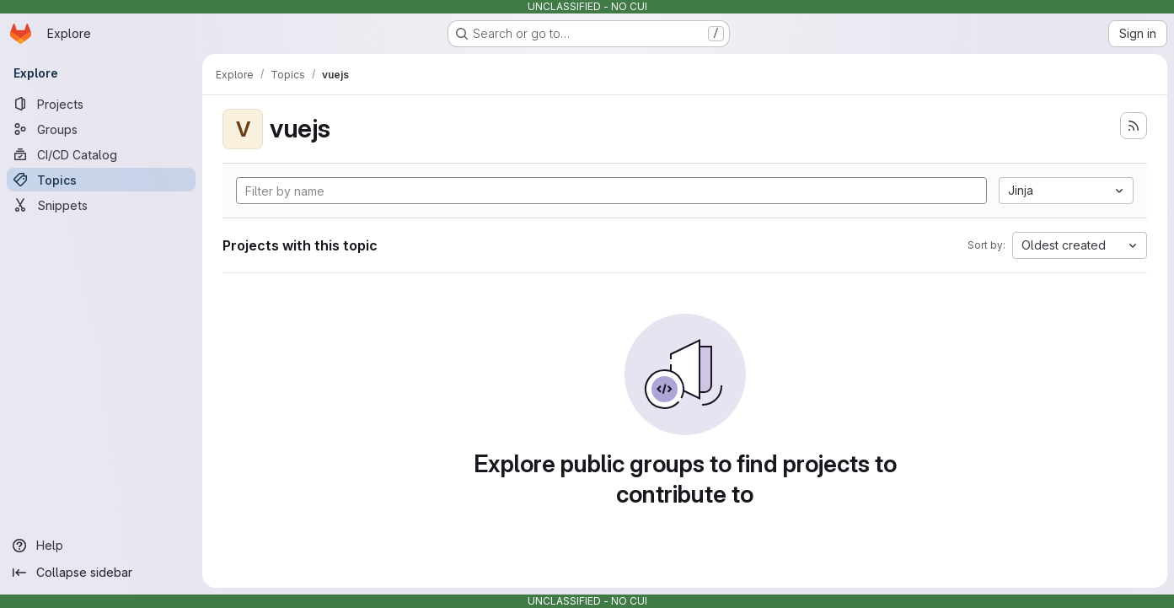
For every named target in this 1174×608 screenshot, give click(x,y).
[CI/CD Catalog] (101, 154)
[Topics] (101, 179)
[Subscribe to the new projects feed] (1133, 125)
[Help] (101, 545)
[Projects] (101, 104)
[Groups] (101, 129)
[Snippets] (101, 205)
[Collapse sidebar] (101, 572)
